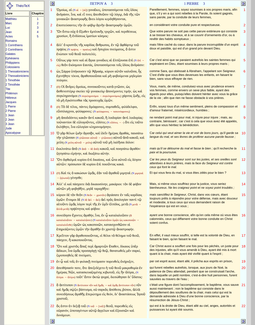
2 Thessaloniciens (17, 75)
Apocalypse (13, 132)
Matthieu (11, 18)
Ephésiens (12, 58)
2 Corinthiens (14, 49)
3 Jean (9, 124)
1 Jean (9, 115)
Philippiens (12, 62)
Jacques (10, 102)
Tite (7, 89)
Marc (8, 23)
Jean (8, 32)
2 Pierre (10, 110)
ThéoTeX (23, 6)
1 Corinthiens (14, 45)
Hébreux (10, 97)
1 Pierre (10, 106)
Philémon (11, 93)
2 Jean (9, 119)
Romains (11, 40)
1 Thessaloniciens (17, 71)
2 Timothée (12, 84)
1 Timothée (12, 80)
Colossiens (12, 67)
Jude (8, 128)
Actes (9, 36)
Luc (7, 27)
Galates (10, 53)
